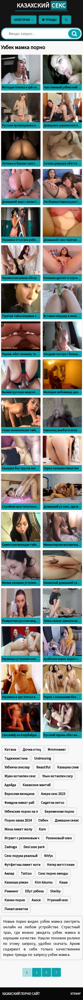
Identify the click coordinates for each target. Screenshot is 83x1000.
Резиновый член (59, 838)
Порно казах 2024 (18, 820)
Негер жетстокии (60, 864)
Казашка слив (68, 767)
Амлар (9, 873)
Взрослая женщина (19, 793)
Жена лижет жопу (18, 829)
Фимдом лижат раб (19, 802)
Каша (63, 882)
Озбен (43, 820)
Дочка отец (32, 749)
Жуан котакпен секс (20, 776)
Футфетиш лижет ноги (22, 864)
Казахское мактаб (37, 785)
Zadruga (10, 847)
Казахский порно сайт (21, 994)
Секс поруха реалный (20, 855)
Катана (10, 749)
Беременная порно (59, 811)
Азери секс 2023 (53, 793)
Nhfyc (48, 855)
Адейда (10, 785)
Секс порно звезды (53, 873)
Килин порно (14, 900)
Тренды (49, 20)
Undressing (42, 758)
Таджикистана (15, 758)
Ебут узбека (34, 891)
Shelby (55, 891)
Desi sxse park (33, 847)
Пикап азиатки (16, 909)
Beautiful (43, 767)
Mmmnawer (57, 749)
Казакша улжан (16, 882)
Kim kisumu (43, 882)
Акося (36, 900)
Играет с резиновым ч (21, 838)
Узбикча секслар (17, 767)
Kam (42, 829)
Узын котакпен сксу (57, 776)
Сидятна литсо (52, 802)
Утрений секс (57, 900)
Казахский (42, 5)
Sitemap (75, 994)
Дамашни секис (67, 820)
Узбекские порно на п (21, 811)
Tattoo (26, 873)
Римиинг (11, 891)
